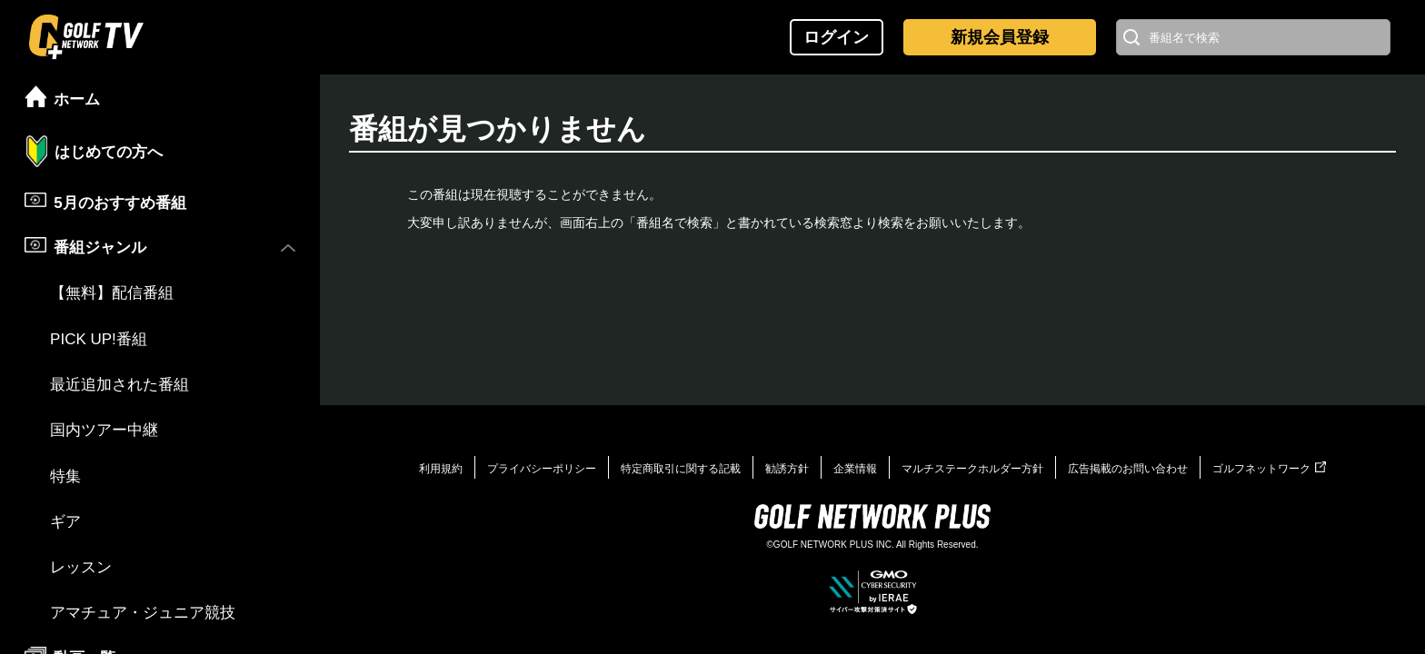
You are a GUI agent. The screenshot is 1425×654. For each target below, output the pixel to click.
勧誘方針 (787, 468)
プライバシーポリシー (541, 468)
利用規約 (441, 468)
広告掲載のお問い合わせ (1128, 468)
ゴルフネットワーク (1269, 468)
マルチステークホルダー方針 (972, 468)
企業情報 (855, 468)
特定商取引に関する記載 (681, 468)
